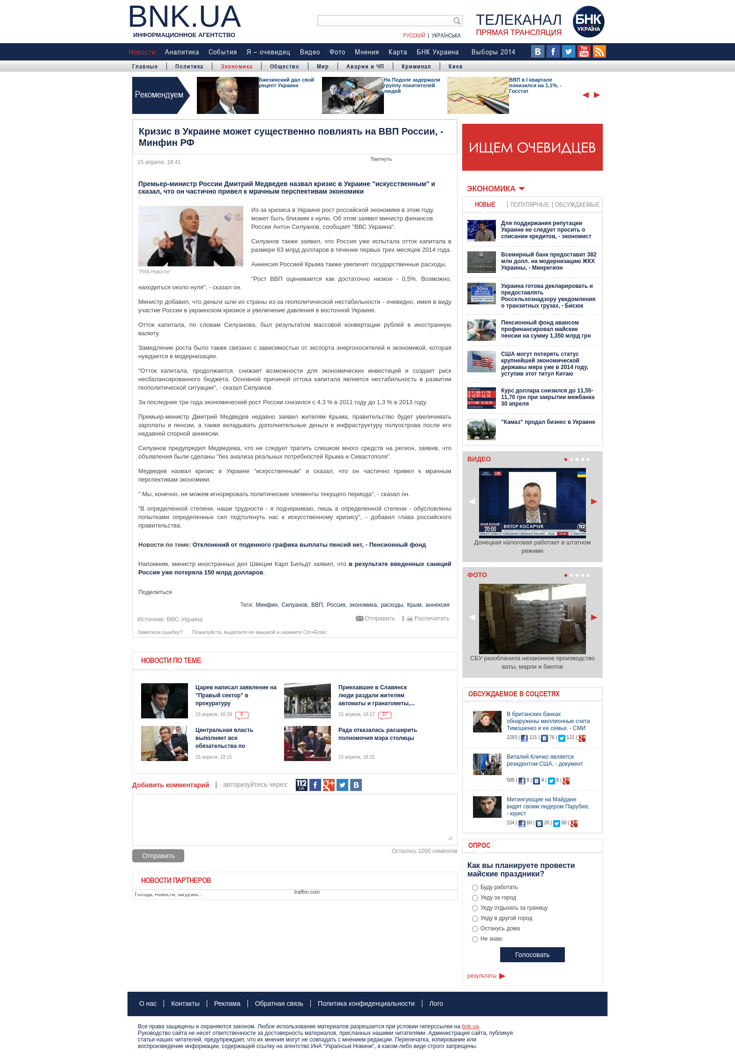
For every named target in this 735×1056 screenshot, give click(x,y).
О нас (148, 1003)
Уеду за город (498, 897)
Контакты (185, 1003)
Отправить (380, 618)
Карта (398, 51)
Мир (323, 66)
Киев (456, 66)
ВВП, (317, 605)
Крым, (415, 605)
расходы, (393, 605)
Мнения (367, 51)
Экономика (237, 66)
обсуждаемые (577, 204)
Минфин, (267, 605)
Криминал (416, 66)
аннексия (438, 605)
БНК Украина (438, 51)
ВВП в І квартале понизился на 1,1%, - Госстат (535, 85)
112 (301, 785)
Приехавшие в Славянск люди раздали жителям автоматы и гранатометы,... (376, 695)
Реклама (227, 1003)
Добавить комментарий (170, 785)
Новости (142, 51)
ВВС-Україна (184, 619)
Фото (337, 51)
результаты (481, 976)
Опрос (479, 845)
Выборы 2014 (494, 51)
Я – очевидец (269, 51)
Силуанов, (295, 605)
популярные (529, 204)
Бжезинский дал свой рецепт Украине (286, 82)
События (223, 51)
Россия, (337, 605)
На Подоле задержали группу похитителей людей (412, 85)
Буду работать (499, 887)
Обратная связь (279, 1003)
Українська (446, 35)
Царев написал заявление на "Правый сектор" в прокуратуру (236, 695)
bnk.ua (470, 1026)
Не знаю (491, 938)
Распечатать (432, 618)
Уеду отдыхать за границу (514, 908)
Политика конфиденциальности (366, 1003)
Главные (145, 66)
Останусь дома (500, 928)
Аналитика (182, 51)
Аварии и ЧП (365, 66)
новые (485, 204)
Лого (436, 1003)
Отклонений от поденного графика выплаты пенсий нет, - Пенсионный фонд (309, 544)
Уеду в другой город (506, 918)
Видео (310, 51)
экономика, (363, 605)
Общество (285, 66)
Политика (189, 66)
